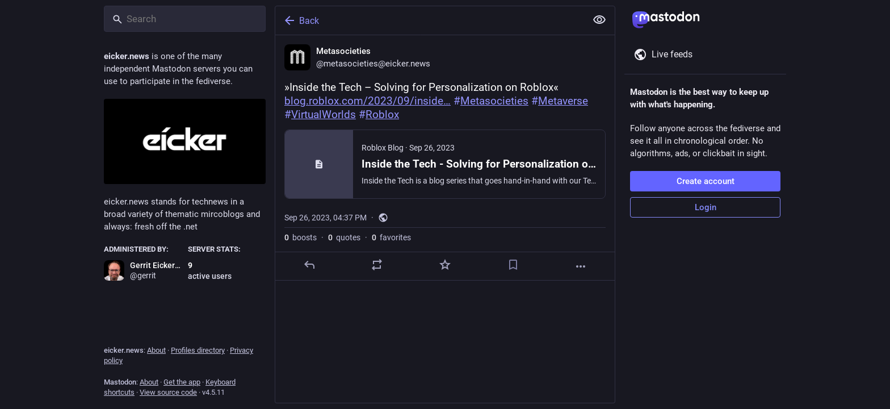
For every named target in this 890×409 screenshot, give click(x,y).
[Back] (429, 20)
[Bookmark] (513, 265)
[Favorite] (445, 265)
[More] (580, 266)
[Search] (185, 19)
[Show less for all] (599, 20)
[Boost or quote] (377, 265)
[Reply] (309, 265)
